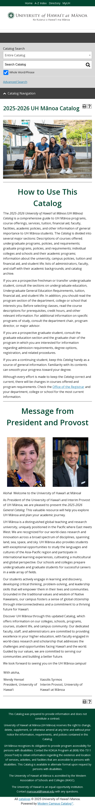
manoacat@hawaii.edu (40, 791)
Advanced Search (15, 82)
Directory (54, 3)
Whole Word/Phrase (21, 72)
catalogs (24, 799)
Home (29, 3)
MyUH (66, 3)
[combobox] (47, 55)
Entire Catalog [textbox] (15, 55)
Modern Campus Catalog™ (55, 803)
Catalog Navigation (21, 93)
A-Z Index (41, 3)
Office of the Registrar (68, 387)
